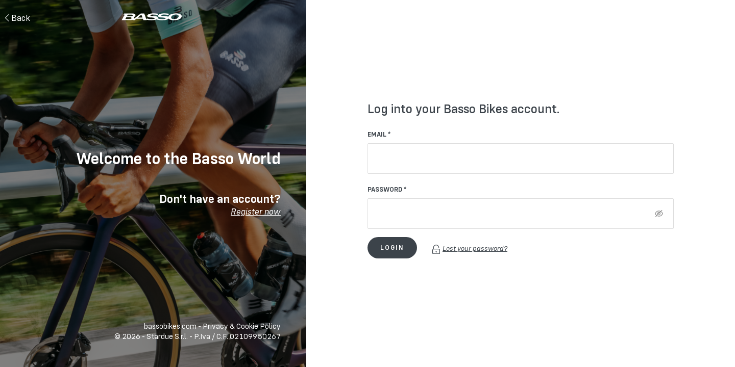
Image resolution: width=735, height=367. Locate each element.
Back (17, 18)
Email (377, 134)
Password (385, 189)
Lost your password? (469, 248)
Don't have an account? (220, 204)
